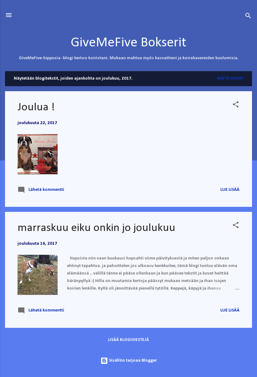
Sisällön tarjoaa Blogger (128, 360)
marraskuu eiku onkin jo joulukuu (96, 228)
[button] (235, 106)
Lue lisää (229, 189)
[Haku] (248, 17)
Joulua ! (36, 107)
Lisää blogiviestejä (128, 340)
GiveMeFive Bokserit (128, 43)
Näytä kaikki (230, 78)
